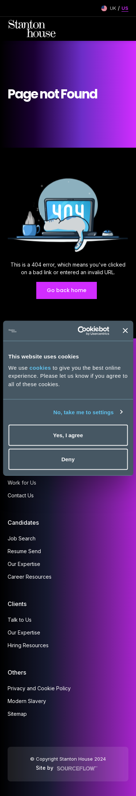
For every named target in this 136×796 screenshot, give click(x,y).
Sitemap (17, 714)
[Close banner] (125, 330)
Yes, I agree (68, 435)
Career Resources (29, 577)
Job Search (22, 538)
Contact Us (21, 495)
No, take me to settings (83, 412)
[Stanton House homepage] (32, 29)
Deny (68, 459)
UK (113, 8)
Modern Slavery (27, 701)
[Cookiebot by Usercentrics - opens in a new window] (81, 330)
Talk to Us (20, 620)
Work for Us (22, 482)
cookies (40, 367)
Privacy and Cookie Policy (39, 688)
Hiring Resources (28, 645)
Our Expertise (24, 564)
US (124, 8)
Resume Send (24, 551)
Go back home (66, 290)
